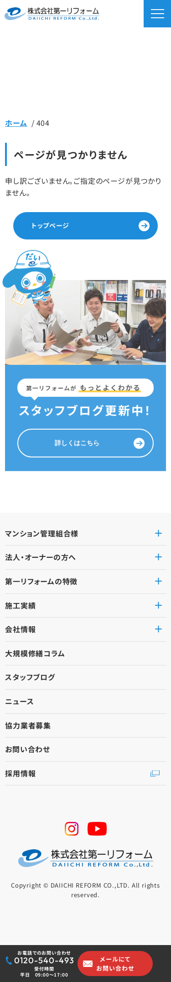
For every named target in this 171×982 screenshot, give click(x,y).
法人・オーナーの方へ (40, 556)
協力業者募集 (28, 725)
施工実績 (20, 605)
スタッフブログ (30, 676)
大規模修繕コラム (35, 653)
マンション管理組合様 (41, 533)
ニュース (19, 701)
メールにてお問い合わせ (115, 963)
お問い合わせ (27, 748)
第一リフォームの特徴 (41, 581)
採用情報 (20, 773)
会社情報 (20, 628)
